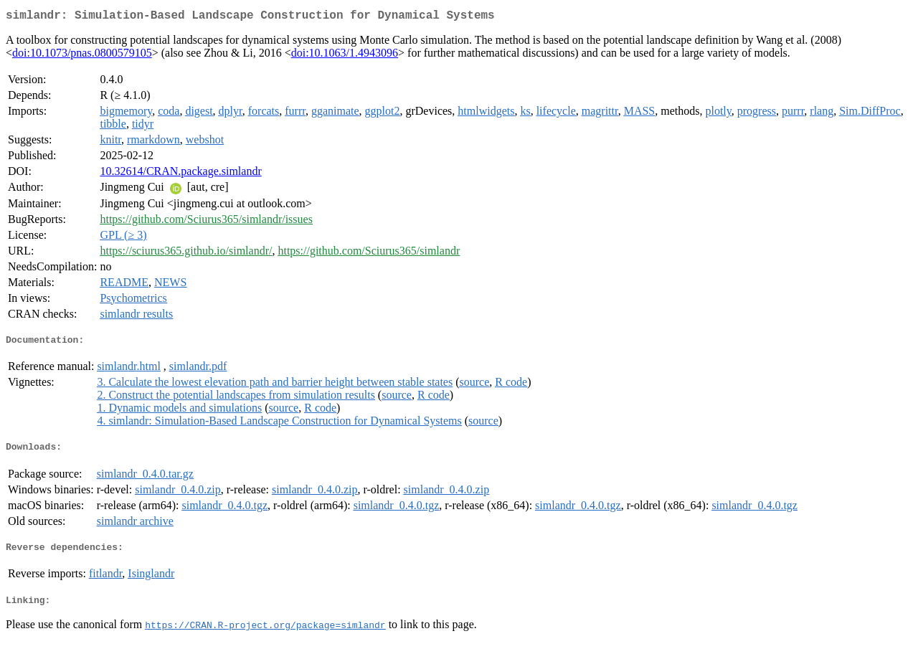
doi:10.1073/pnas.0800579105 (82, 55)
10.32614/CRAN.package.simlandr (180, 174)
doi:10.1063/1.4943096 (344, 55)
